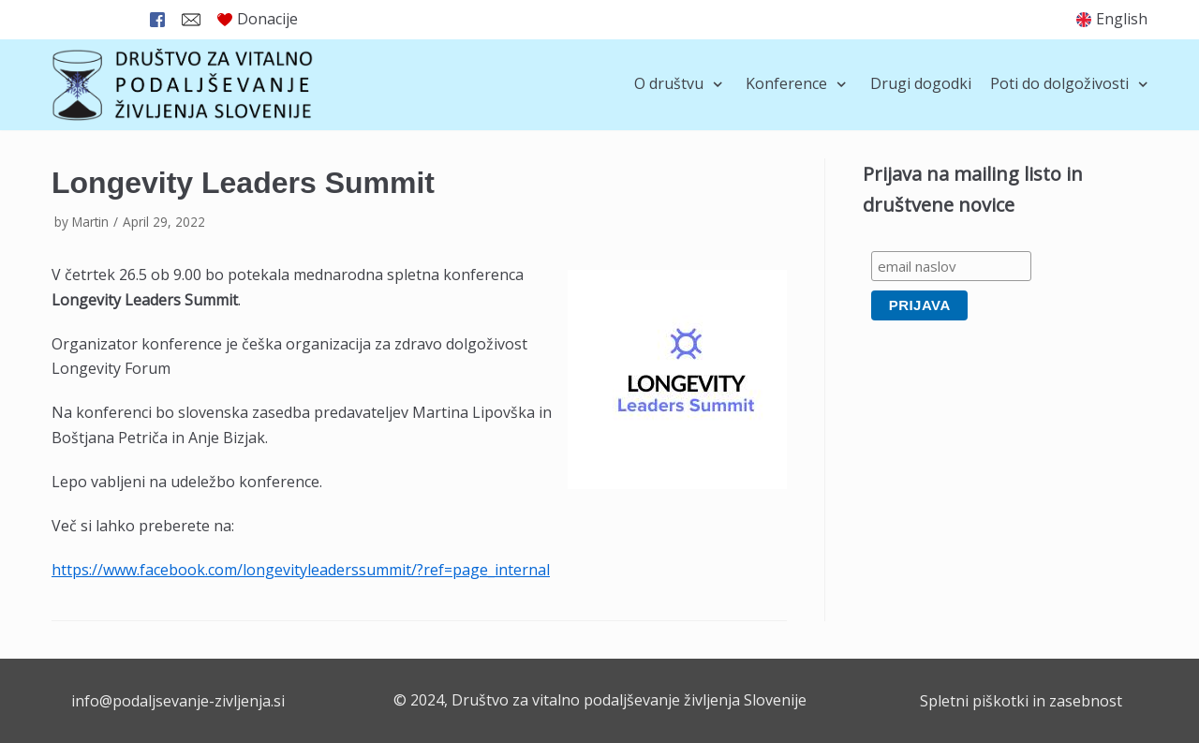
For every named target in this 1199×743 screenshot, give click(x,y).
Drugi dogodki (920, 83)
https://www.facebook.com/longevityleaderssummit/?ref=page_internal (301, 569)
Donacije (257, 18)
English (1121, 18)
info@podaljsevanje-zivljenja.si (178, 701)
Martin (90, 221)
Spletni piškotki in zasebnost (1021, 701)
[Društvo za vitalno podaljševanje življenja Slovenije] (183, 85)
